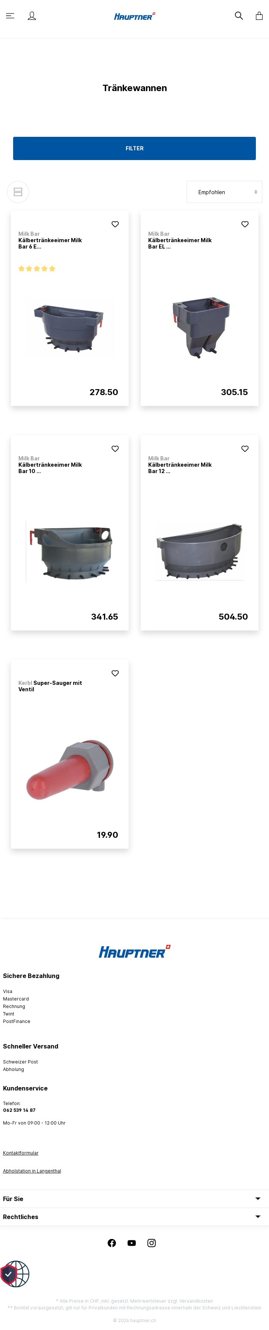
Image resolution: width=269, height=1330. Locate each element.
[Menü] (11, 16)
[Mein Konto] (32, 16)
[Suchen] (239, 16)
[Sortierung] (224, 192)
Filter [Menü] (135, 148)
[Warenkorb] (257, 16)
